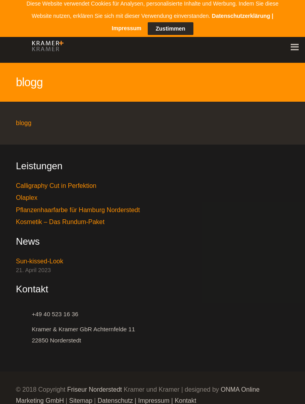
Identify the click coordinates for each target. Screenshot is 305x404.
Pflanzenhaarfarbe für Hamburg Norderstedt (78, 206)
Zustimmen (170, 20)
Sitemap (81, 397)
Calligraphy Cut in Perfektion (56, 182)
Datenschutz (115, 397)
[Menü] (295, 43)
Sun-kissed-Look (39, 258)
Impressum (154, 397)
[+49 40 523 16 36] (24, 310)
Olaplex (26, 194)
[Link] (45, 43)
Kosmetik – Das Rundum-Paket (60, 218)
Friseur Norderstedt (94, 386)
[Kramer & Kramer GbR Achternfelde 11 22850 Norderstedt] (24, 331)
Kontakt (185, 397)
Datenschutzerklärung (241, 7)
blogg (23, 119)
